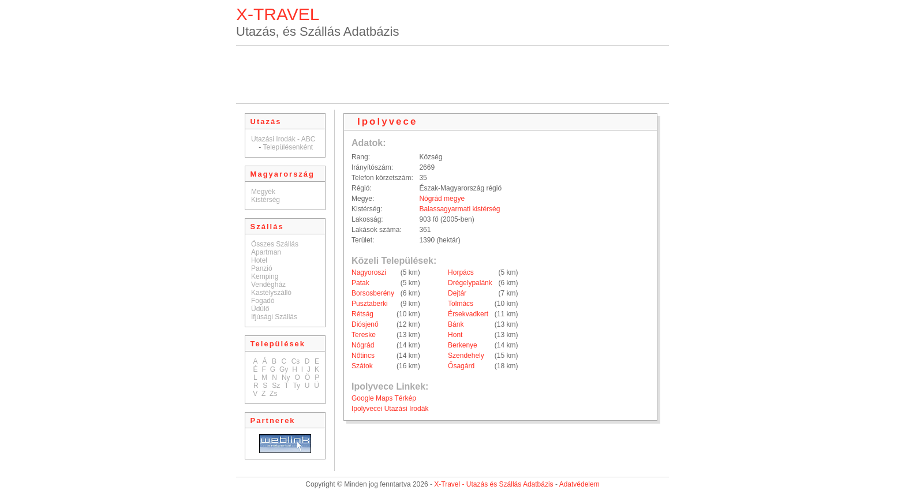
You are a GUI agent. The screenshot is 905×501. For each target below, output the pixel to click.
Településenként (288, 147)
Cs (295, 361)
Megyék (263, 192)
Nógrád (362, 345)
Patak (360, 283)
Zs (273, 394)
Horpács (461, 272)
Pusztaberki (369, 304)
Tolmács (460, 304)
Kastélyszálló (271, 293)
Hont (455, 335)
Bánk (455, 324)
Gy (283, 369)
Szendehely (466, 356)
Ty (296, 386)
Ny (286, 377)
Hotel (259, 260)
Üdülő (260, 309)
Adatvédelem (579, 484)
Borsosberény (372, 293)
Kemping (264, 276)
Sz (276, 386)
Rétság (362, 314)
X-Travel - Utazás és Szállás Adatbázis (493, 484)
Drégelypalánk (470, 283)
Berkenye (462, 345)
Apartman (266, 252)
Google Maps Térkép (383, 398)
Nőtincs (363, 356)
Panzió (261, 268)
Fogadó (263, 301)
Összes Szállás (274, 244)
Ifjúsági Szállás (274, 317)
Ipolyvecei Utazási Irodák (389, 409)
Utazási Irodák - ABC (283, 139)
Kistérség (265, 200)
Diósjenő (365, 324)
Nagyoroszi (368, 272)
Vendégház (268, 285)
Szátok (362, 366)
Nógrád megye (442, 199)
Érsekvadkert (468, 314)
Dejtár (457, 293)
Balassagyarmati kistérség (459, 209)
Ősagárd (461, 366)
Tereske (363, 335)
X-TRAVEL (277, 14)
